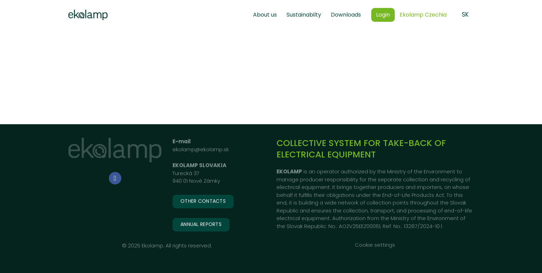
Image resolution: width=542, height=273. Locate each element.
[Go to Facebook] (115, 178)
